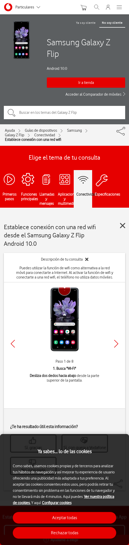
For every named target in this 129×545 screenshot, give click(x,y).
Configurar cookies (56, 502)
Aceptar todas (64, 517)
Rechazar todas (64, 532)
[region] (64, 489)
